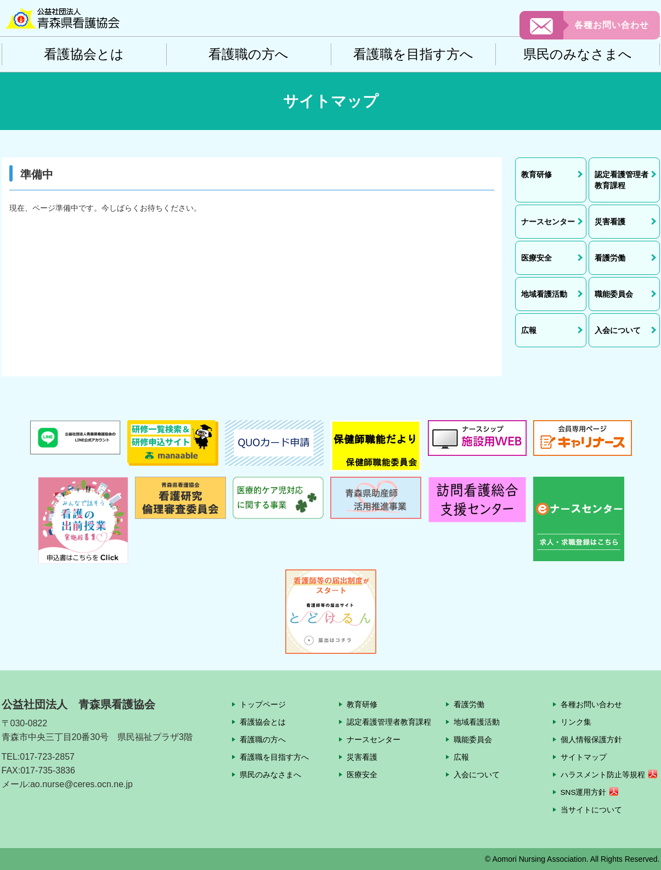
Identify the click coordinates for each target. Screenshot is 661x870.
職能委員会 (473, 739)
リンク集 (576, 722)
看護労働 (469, 704)
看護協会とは (84, 54)
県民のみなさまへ (577, 54)
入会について (477, 774)
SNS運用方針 (584, 792)
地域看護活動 (477, 722)
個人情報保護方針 (591, 739)
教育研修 (362, 704)
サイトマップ (584, 757)
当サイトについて (591, 809)
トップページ (263, 704)
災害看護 (362, 757)
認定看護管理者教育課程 (389, 722)
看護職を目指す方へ (413, 54)
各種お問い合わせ (611, 25)
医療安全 (362, 774)
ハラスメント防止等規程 (603, 774)
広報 (461, 757)
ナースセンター (373, 739)
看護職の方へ (248, 54)
